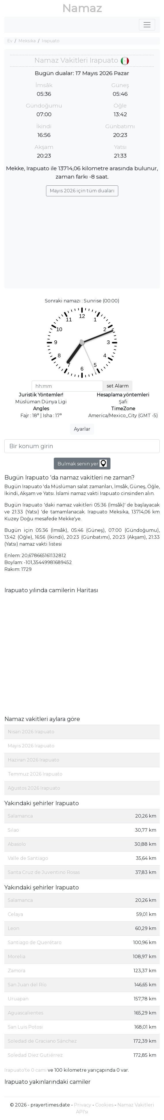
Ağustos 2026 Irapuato (34, 788)
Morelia (16, 956)
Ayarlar (82, 429)
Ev (9, 40)
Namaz (82, 8)
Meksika (27, 40)
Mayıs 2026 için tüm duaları (82, 190)
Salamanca (20, 816)
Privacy (82, 1105)
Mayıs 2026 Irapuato (31, 746)
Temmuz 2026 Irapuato (35, 774)
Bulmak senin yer (82, 463)
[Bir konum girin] (82, 446)
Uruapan (18, 999)
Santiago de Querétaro (35, 942)
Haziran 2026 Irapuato (33, 760)
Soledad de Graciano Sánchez (42, 1041)
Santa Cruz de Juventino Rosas (44, 872)
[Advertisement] (82, 239)
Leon (13, 928)
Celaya (15, 914)
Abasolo (17, 844)
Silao (13, 830)
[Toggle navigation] (147, 24)
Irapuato (51, 40)
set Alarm (118, 386)
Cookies (104, 1105)
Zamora (16, 970)
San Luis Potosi (25, 1027)
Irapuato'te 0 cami (25, 1070)
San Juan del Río (27, 984)
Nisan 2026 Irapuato (31, 731)
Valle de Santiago (28, 858)
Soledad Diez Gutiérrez (35, 1055)
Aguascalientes (25, 1013)
